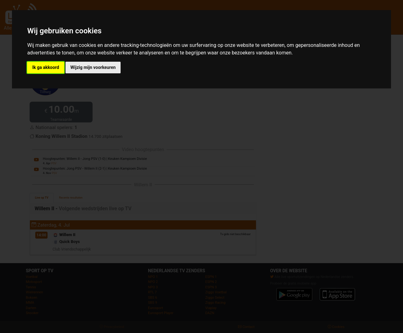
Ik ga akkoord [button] (45, 67)
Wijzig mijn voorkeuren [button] (93, 67)
